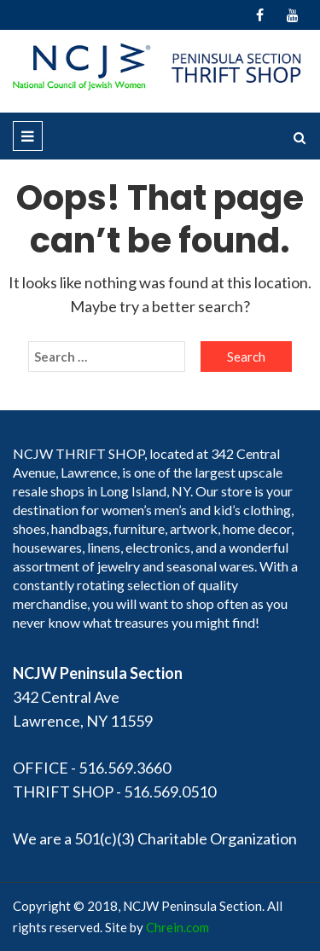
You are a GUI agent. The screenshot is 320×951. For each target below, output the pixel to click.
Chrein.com (177, 927)
